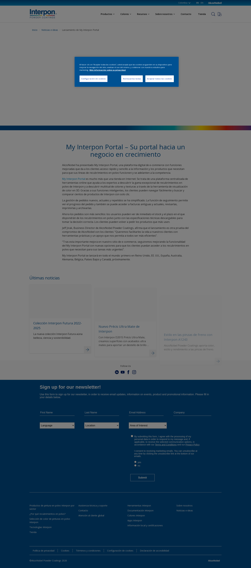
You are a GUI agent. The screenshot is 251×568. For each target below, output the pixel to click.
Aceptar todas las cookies (159, 78)
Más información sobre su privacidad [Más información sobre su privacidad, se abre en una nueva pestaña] (107, 70)
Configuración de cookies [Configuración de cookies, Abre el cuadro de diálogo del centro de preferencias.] (93, 78)
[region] (127, 72)
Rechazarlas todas (132, 78)
